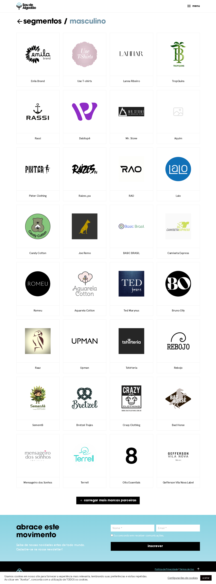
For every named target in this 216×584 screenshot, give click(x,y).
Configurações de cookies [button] (183, 578)
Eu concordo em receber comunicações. (137, 535)
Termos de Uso (186, 569)
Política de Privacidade (166, 569)
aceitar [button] (205, 578)
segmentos (39, 21)
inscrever (155, 546)
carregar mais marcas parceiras (108, 500)
